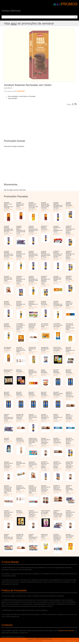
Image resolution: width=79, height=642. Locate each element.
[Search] (75, 17)
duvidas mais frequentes (66, 630)
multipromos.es (58, 641)
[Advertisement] (27, 121)
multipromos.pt (47, 641)
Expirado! (21, 91)
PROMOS (69, 4)
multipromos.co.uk (70, 641)
